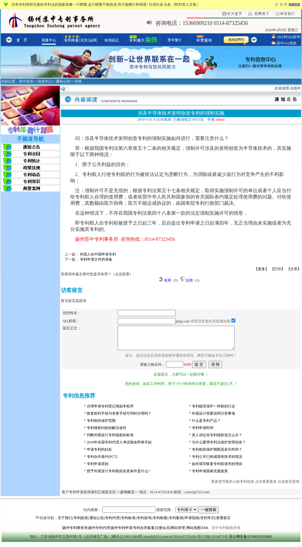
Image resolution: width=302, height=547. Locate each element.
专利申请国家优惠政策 (210, 475)
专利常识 (207, 522)
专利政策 (81, 522)
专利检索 (160, 522)
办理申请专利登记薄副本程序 (110, 411)
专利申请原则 (97, 468)
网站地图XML (197, 532)
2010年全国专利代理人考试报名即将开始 (119, 447)
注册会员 (162, 532)
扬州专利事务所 (75, 532)
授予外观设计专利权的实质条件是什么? (118, 475)
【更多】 (261, 269)
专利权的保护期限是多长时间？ (217, 454)
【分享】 (294, 269)
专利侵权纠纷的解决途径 (106, 432)
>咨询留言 (126, 496)
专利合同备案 (144, 532)
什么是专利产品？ (206, 425)
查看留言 (223, 522)
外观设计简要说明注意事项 (213, 418)
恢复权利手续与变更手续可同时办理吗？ (119, 418)
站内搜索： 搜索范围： (151, 514)
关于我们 (65, 522)
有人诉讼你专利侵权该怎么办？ (217, 439)
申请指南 (192, 522)
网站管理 (178, 532)
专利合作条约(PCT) (102, 461)
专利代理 (112, 522)
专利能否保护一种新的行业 (213, 411)
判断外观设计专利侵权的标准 (110, 439)
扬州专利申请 (121, 532)
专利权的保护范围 (101, 425)
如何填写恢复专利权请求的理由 (217, 468)
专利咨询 (144, 522)
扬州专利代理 (99, 532)
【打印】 (277, 269)
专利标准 (128, 522)
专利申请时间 (202, 432)
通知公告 (96, 522)
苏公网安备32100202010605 (250, 541)
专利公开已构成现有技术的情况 (217, 461)
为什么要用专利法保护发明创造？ (219, 447)
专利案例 (176, 522)
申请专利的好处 (99, 454)
